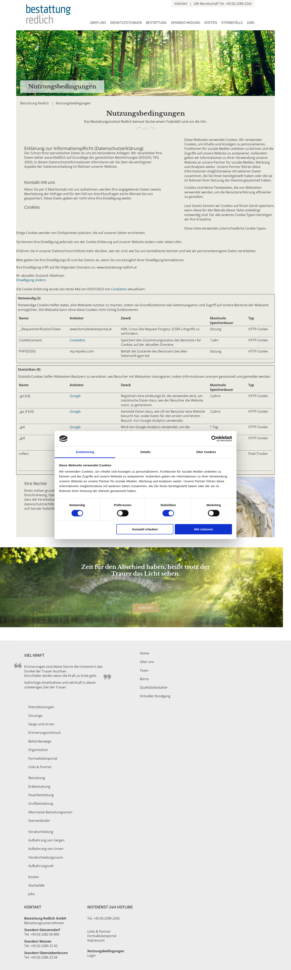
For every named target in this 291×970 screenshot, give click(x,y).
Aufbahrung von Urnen (45, 848)
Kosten (210, 22)
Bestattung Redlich (34, 103)
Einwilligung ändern (31, 280)
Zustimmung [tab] (85, 452)
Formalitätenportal (42, 758)
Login (91, 955)
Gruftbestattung (40, 803)
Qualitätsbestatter (154, 687)
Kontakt (181, 3)
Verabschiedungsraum (45, 857)
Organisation (38, 750)
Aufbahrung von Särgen (46, 840)
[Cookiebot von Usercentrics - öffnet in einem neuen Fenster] (214, 439)
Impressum (96, 940)
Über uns (98, 22)
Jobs (251, 22)
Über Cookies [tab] (206, 452)
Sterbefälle (232, 22)
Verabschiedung (185, 22)
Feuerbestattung (41, 795)
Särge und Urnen (41, 724)
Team (144, 670)
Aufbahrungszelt (41, 866)
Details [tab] (145, 452)
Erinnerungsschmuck (44, 732)
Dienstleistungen (126, 22)
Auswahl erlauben (145, 529)
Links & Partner (40, 767)
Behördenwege (39, 741)
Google (75, 396)
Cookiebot (119, 289)
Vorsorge (35, 715)
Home (144, 653)
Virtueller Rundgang (155, 696)
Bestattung (156, 22)
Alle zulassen (203, 529)
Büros (144, 679)
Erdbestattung (39, 786)
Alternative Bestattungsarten (50, 812)
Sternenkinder (39, 820)
